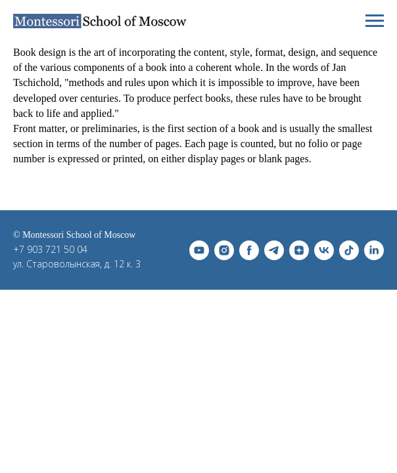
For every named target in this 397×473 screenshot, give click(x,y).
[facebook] (249, 250)
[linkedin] (374, 250)
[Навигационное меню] (374, 21)
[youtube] (199, 250)
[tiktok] (349, 250)
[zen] (299, 250)
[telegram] (274, 250)
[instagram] (224, 250)
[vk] (324, 250)
